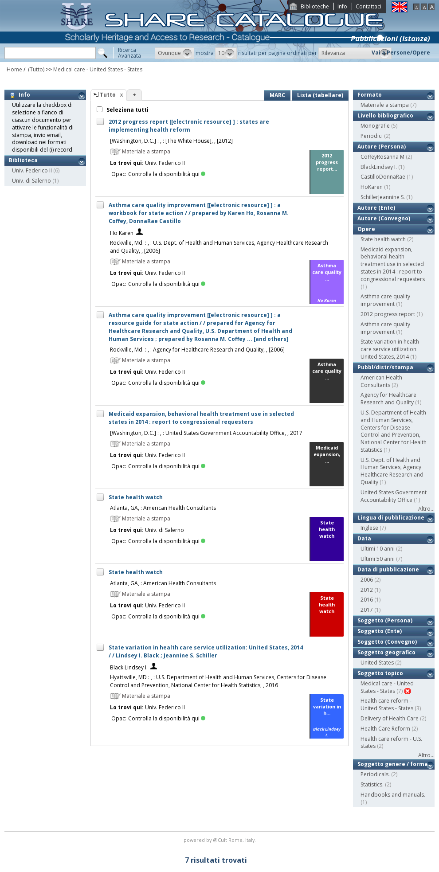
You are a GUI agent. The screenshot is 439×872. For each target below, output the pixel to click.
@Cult (220, 840)
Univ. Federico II (32, 170)
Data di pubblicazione (388, 569)
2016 (367, 599)
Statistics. (372, 784)
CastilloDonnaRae (383, 176)
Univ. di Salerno (31, 180)
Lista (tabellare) (320, 95)
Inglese (369, 528)
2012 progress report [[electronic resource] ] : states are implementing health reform (189, 125)
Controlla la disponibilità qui (166, 174)
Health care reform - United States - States (387, 704)
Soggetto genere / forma (392, 764)
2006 (367, 579)
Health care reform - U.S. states (391, 742)
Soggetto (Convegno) (387, 641)
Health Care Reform (385, 728)
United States (377, 662)
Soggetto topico (380, 673)
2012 (367, 590)
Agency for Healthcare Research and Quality (388, 398)
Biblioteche (315, 6)
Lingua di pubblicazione (390, 517)
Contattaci (368, 6)
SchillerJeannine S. (383, 197)
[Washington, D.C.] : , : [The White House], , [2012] (171, 141)
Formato (369, 94)
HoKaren (372, 187)
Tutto (108, 94)
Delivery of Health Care (390, 718)
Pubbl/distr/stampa (385, 367)
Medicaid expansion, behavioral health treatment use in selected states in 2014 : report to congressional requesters (201, 418)
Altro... (426, 508)
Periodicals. (375, 774)
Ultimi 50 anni (378, 559)
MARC (277, 95)
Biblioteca (23, 160)
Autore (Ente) (376, 207)
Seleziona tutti (127, 109)
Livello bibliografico (385, 115)
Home (14, 69)
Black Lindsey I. (129, 667)
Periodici (372, 136)
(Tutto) (35, 69)
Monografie (375, 125)
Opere (366, 229)
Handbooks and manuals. (393, 794)
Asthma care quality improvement (385, 300)
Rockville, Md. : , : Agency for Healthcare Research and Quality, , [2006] (197, 349)
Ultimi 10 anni (378, 548)
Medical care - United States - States (97, 69)
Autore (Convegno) (383, 218)
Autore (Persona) (381, 146)
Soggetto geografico (386, 652)
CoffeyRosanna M (382, 156)
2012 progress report (388, 314)
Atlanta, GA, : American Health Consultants (163, 508)
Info (342, 6)
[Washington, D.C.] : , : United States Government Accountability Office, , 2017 (206, 433)
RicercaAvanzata (129, 53)
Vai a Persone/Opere (401, 52)
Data (364, 538)
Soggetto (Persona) (384, 620)
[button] (174, 53)
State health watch (136, 497)
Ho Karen (121, 233)
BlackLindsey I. (379, 167)
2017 (367, 610)
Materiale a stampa (385, 105)
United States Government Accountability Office (394, 496)
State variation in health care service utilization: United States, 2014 (390, 349)
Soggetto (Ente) (379, 631)
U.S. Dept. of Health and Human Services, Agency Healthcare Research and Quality (392, 471)
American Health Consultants (381, 381)
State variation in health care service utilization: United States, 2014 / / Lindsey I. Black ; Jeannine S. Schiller (206, 651)
